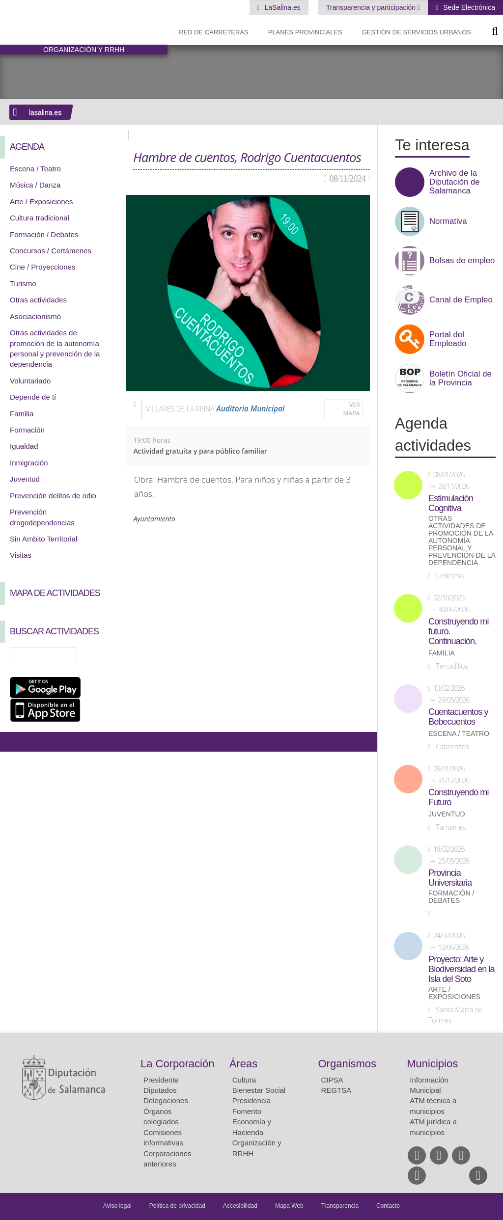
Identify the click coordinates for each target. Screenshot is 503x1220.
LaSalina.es (282, 7)
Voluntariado (30, 381)
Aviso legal (117, 1205)
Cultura (244, 1080)
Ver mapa (351, 409)
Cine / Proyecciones (42, 267)
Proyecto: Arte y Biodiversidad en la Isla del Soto (461, 969)
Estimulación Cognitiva (450, 503)
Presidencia (251, 1100)
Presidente (161, 1080)
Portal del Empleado (448, 339)
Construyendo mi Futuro (458, 797)
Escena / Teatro (35, 168)
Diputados (160, 1090)
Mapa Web (289, 1205)
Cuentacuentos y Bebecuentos (458, 717)
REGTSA (336, 1090)
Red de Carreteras (214, 32)
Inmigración (29, 463)
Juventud (25, 479)
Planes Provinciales (305, 32)
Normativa (448, 221)
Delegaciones (165, 1100)
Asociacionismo (35, 316)
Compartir (12, 742)
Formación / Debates (44, 234)
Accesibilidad (240, 1205)
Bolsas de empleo (462, 260)
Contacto (388, 1205)
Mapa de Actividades (55, 593)
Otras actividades (38, 300)
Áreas (243, 1063)
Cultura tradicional (39, 218)
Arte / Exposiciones (41, 201)
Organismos (347, 1063)
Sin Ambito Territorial (43, 539)
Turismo (23, 283)
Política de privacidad (177, 1205)
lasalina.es (45, 112)
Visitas (20, 555)
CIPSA (332, 1080)
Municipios (432, 1063)
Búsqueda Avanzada (104, 656)
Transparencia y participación (372, 7)
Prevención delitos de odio (53, 495)
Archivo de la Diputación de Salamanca (454, 182)
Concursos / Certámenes (50, 250)
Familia (21, 413)
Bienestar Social (258, 1090)
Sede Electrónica (468, 7)
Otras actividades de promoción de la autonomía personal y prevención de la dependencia (461, 541)
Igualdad (24, 446)
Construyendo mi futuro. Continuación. (458, 631)
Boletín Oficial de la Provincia (460, 378)
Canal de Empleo (461, 300)
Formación (27, 430)
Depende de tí (33, 397)
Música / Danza (35, 185)
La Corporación (177, 1063)
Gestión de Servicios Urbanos (416, 32)
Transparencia (340, 1205)
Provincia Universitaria (450, 878)
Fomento (246, 1111)
